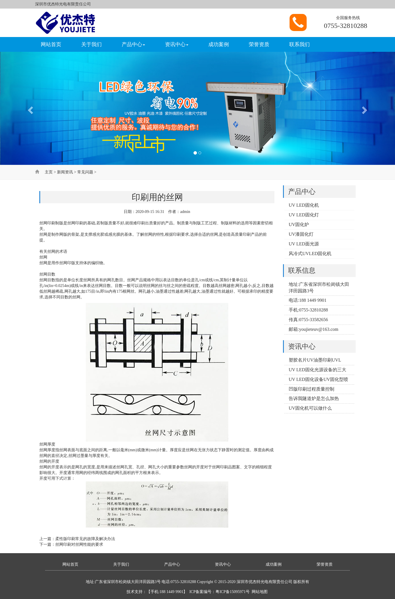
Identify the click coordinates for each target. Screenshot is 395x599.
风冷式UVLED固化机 (310, 253)
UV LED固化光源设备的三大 (317, 369)
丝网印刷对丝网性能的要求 (79, 544)
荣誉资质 (259, 44)
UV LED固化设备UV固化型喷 (318, 379)
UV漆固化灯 (301, 234)
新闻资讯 (65, 172)
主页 (49, 172)
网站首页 (51, 44)
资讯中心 (223, 564)
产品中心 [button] (133, 44)
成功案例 (218, 44)
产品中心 (172, 564)
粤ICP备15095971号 (232, 592)
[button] (29, 108)
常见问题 (85, 172)
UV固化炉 (299, 224)
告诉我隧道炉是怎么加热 (314, 398)
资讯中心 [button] (176, 44)
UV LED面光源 (304, 243)
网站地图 (260, 592)
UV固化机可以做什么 (310, 408)
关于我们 (91, 44)
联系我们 (299, 44)
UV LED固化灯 (304, 214)
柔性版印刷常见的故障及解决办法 (85, 539)
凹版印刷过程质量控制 (311, 389)
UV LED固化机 (304, 205)
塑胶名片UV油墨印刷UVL (315, 360)
